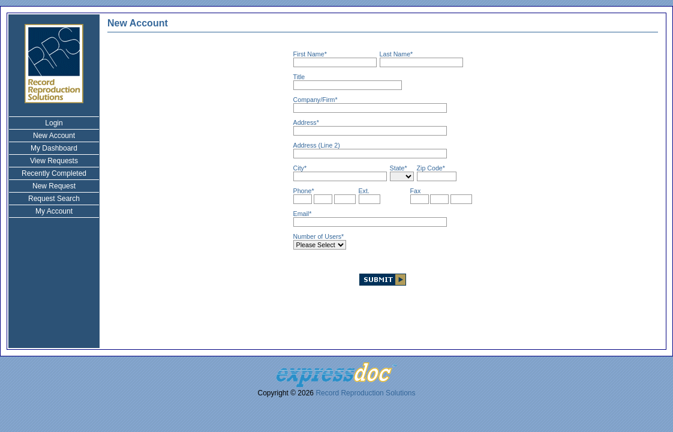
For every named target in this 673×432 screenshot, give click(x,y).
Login (53, 123)
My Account (54, 211)
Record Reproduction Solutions (365, 393)
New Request (54, 186)
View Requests (54, 161)
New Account (54, 135)
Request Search (54, 198)
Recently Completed (54, 173)
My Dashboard (54, 148)
